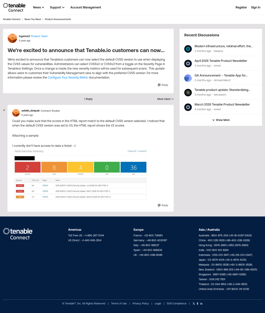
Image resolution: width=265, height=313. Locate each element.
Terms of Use (119, 303)
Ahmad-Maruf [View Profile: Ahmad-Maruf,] (222, 80)
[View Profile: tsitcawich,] (188, 92)
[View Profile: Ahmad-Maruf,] (188, 78)
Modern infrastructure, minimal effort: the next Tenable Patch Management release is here (224, 46)
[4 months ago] (203, 109)
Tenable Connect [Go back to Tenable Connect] (11, 19)
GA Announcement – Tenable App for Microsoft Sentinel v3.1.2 (220, 75)
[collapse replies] (4, 110)
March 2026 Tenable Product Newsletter (222, 104)
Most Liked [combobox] (165, 99)
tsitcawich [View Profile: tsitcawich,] (220, 94)
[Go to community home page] (14, 7)
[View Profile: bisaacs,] (188, 49)
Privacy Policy (141, 303)
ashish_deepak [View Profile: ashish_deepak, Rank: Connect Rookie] (31, 110)
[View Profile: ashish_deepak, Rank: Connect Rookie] (16, 113)
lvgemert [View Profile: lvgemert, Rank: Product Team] (24, 36)
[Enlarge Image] (90, 174)
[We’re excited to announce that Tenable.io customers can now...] (27, 115)
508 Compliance (177, 303)
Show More (221, 120)
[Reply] (163, 85)
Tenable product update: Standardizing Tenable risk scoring (221, 90)
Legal (158, 303)
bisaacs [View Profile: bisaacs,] (218, 50)
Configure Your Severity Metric (68, 77)
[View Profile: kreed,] (188, 63)
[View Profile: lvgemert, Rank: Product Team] (12, 38)
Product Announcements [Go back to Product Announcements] (58, 19)
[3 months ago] (203, 51)
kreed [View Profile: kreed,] (217, 65)
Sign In (255, 7)
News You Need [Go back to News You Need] (33, 19)
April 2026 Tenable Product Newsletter (221, 60)
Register (241, 7)
